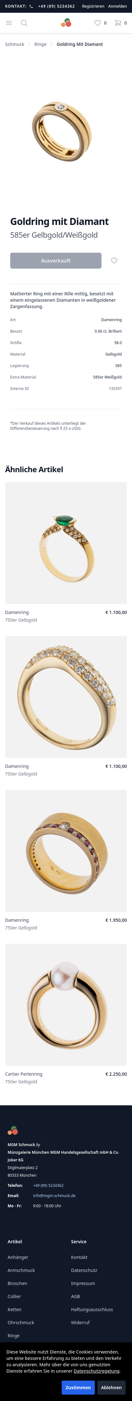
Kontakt (79, 1257)
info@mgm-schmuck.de (54, 1195)
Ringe (40, 44)
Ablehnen (111, 1387)
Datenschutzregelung (97, 1371)
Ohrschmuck (21, 1322)
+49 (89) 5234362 (56, 6)
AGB (75, 1296)
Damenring (17, 612)
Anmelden (117, 6)
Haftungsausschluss (92, 1309)
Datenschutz (84, 1270)
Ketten (14, 1309)
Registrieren (93, 6)
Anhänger (18, 1257)
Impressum (83, 1283)
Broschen (17, 1283)
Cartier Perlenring (23, 1074)
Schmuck (14, 44)
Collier (14, 1296)
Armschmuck (21, 1270)
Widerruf (80, 1322)
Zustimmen (78, 1387)
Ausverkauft (56, 260)
